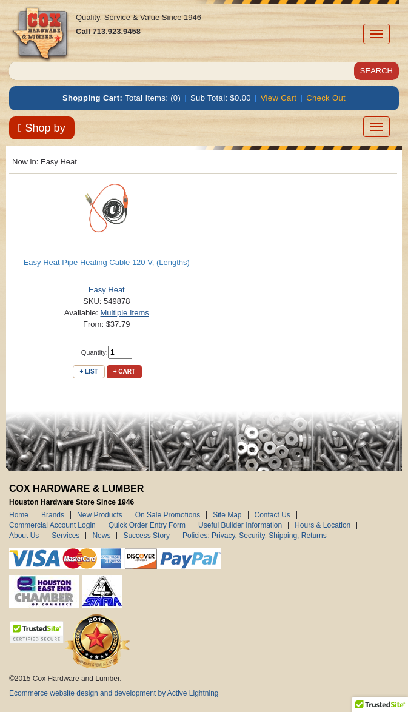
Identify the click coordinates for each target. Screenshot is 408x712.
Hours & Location (322, 525)
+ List (88, 371)
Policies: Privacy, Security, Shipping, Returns (254, 535)
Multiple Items (125, 312)
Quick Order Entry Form (147, 525)
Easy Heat (107, 289)
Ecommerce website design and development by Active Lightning (114, 693)
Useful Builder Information (240, 525)
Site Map (227, 515)
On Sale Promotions (167, 515)
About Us (24, 535)
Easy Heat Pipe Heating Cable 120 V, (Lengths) (107, 262)
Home (18, 515)
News (101, 535)
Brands (52, 515)
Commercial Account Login (52, 525)
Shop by (41, 128)
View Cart (279, 97)
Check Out (326, 97)
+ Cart (124, 371)
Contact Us (272, 515)
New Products (99, 515)
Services (65, 535)
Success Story (146, 535)
